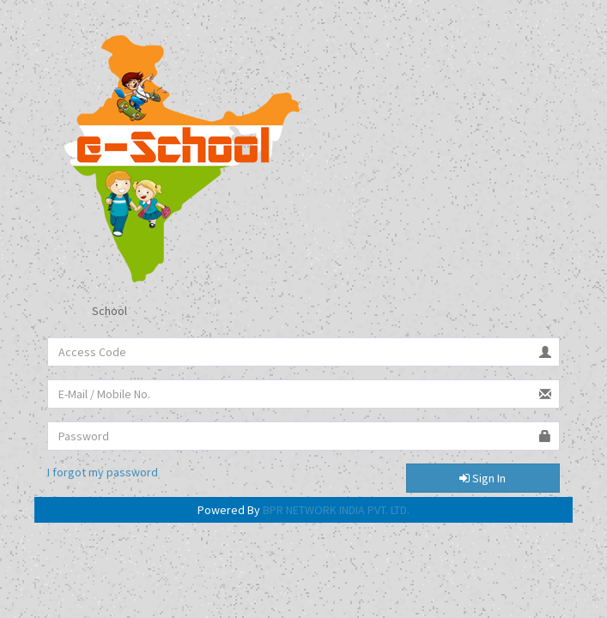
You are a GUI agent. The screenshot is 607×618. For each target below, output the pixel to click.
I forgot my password (102, 472)
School (95, 312)
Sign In (482, 478)
